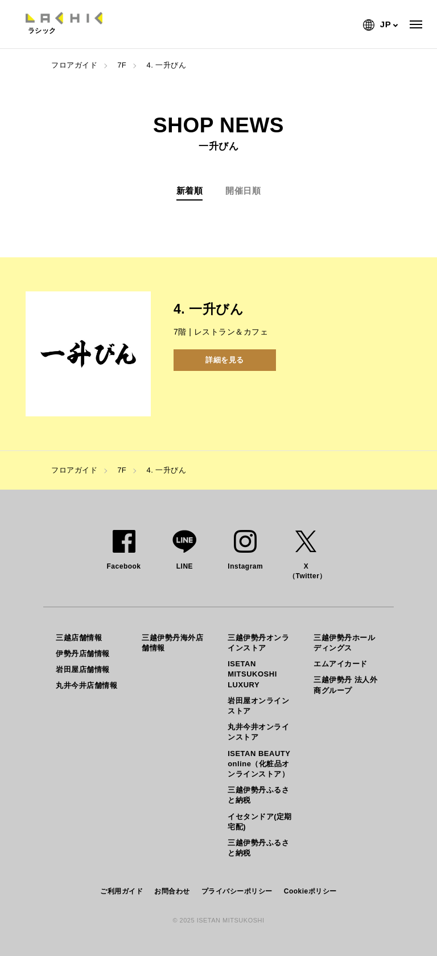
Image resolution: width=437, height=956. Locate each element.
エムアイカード (341, 663)
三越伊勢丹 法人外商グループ (345, 684)
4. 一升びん (166, 65)
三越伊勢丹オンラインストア (258, 642)
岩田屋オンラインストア (258, 705)
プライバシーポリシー (237, 891)
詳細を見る (224, 360)
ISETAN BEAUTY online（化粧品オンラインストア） (259, 763)
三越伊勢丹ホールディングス (344, 642)
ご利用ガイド (121, 891)
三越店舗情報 (79, 637)
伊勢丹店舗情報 (83, 653)
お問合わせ (172, 891)
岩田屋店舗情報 (83, 669)
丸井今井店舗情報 (86, 685)
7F (121, 65)
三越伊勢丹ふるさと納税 (258, 795)
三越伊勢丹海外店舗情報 (172, 642)
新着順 (189, 190)
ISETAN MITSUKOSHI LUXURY (252, 673)
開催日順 (243, 190)
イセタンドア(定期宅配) (260, 821)
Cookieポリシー (310, 891)
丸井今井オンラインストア (258, 732)
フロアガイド (74, 65)
